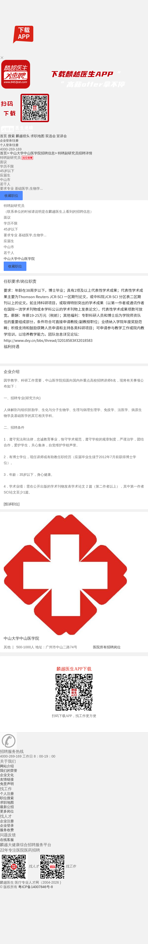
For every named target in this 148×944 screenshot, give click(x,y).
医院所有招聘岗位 (107, 647)
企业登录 (7, 825)
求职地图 (37, 136)
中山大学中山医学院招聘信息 (33, 153)
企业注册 (7, 821)
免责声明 (7, 784)
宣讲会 (61, 136)
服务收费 (7, 830)
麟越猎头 (23, 136)
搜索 (11, 136)
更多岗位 (7, 811)
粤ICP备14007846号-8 (35, 887)
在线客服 (7, 840)
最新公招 (7, 807)
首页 (3, 136)
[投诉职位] (11, 504)
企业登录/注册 (9, 140)
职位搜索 (7, 798)
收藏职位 (11, 196)
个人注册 (7, 794)
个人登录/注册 (9, 145)
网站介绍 (7, 766)
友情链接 (7, 779)
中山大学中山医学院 (19, 259)
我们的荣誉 (8, 770)
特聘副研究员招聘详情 (75, 153)
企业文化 (7, 775)
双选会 (50, 136)
